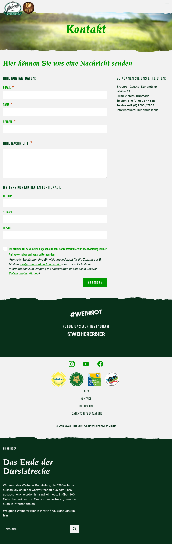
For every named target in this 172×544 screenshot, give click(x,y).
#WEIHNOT (86, 313)
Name (7, 105)
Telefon (7, 196)
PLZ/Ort (7, 228)
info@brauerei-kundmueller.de (40, 264)
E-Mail (8, 88)
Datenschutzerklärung (24, 273)
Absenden (95, 283)
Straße (8, 212)
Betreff (9, 122)
